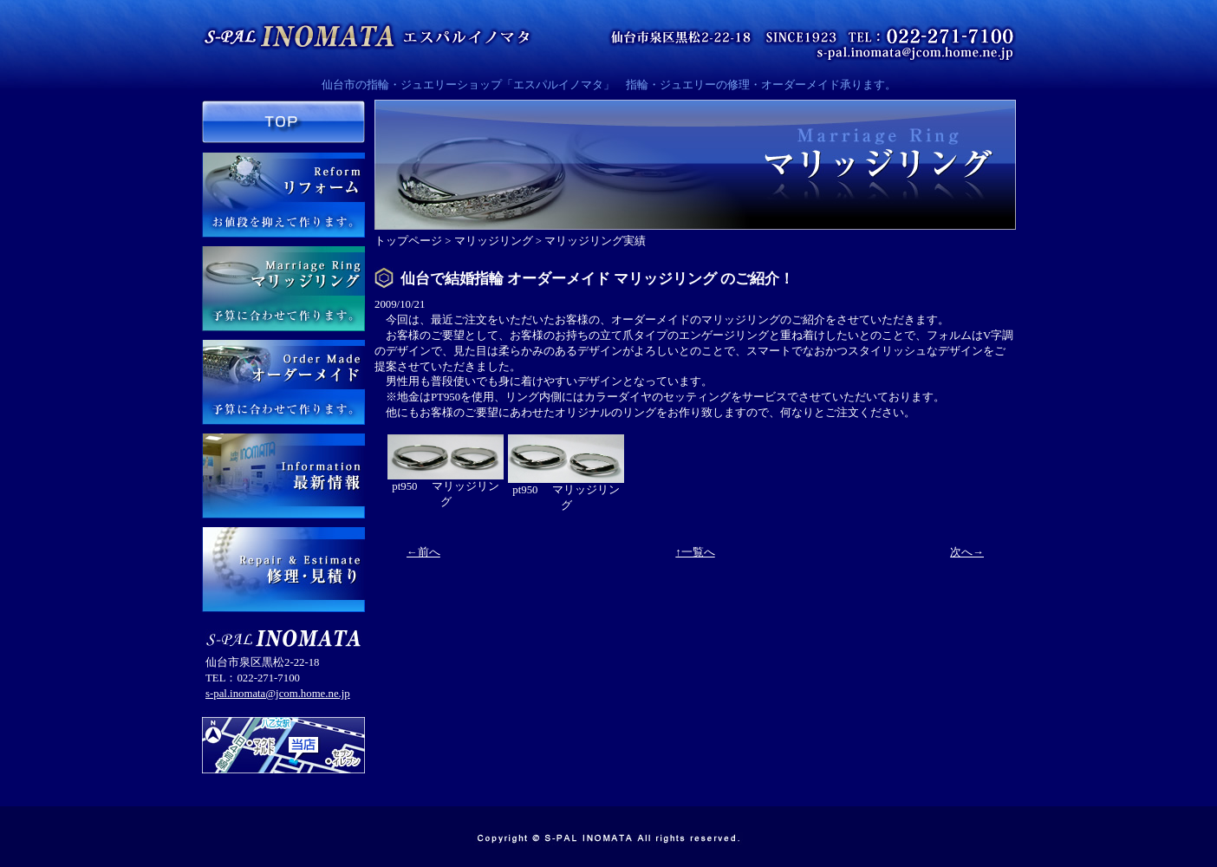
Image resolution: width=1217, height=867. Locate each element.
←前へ (423, 552)
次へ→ (967, 552)
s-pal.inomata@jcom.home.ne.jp (277, 694)
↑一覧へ (694, 552)
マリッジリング (493, 241)
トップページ (408, 241)
